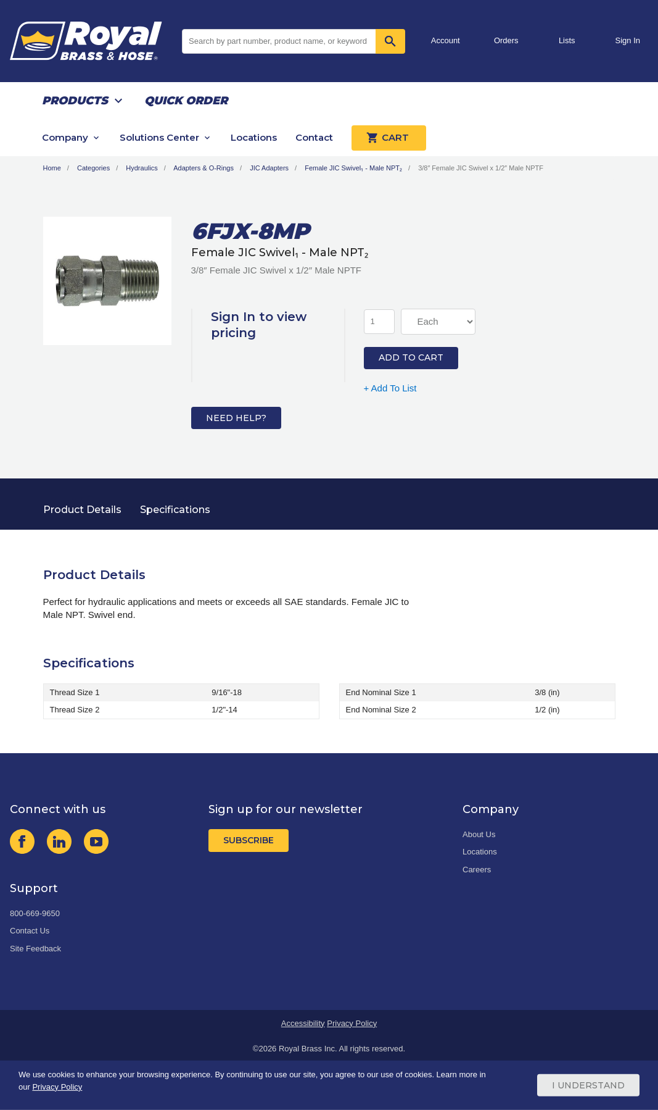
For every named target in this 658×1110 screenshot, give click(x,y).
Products (75, 100)
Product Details (82, 509)
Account (445, 40)
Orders (506, 40)
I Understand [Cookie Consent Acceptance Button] (588, 1085)
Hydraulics (141, 168)
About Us (479, 834)
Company (65, 137)
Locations (254, 137)
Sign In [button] (627, 40)
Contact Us (29, 930)
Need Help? (236, 418)
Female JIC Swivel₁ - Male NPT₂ (353, 168)
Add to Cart (411, 357)
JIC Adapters (269, 168)
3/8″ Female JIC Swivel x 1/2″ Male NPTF (480, 168)
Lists (567, 40)
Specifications (175, 509)
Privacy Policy (352, 1023)
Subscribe (248, 840)
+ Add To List (390, 388)
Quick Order (186, 100)
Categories (93, 168)
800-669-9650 (35, 913)
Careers (477, 869)
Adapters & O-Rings (203, 168)
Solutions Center (159, 137)
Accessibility (303, 1023)
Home (52, 168)
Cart (388, 137)
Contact (314, 137)
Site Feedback (35, 948)
